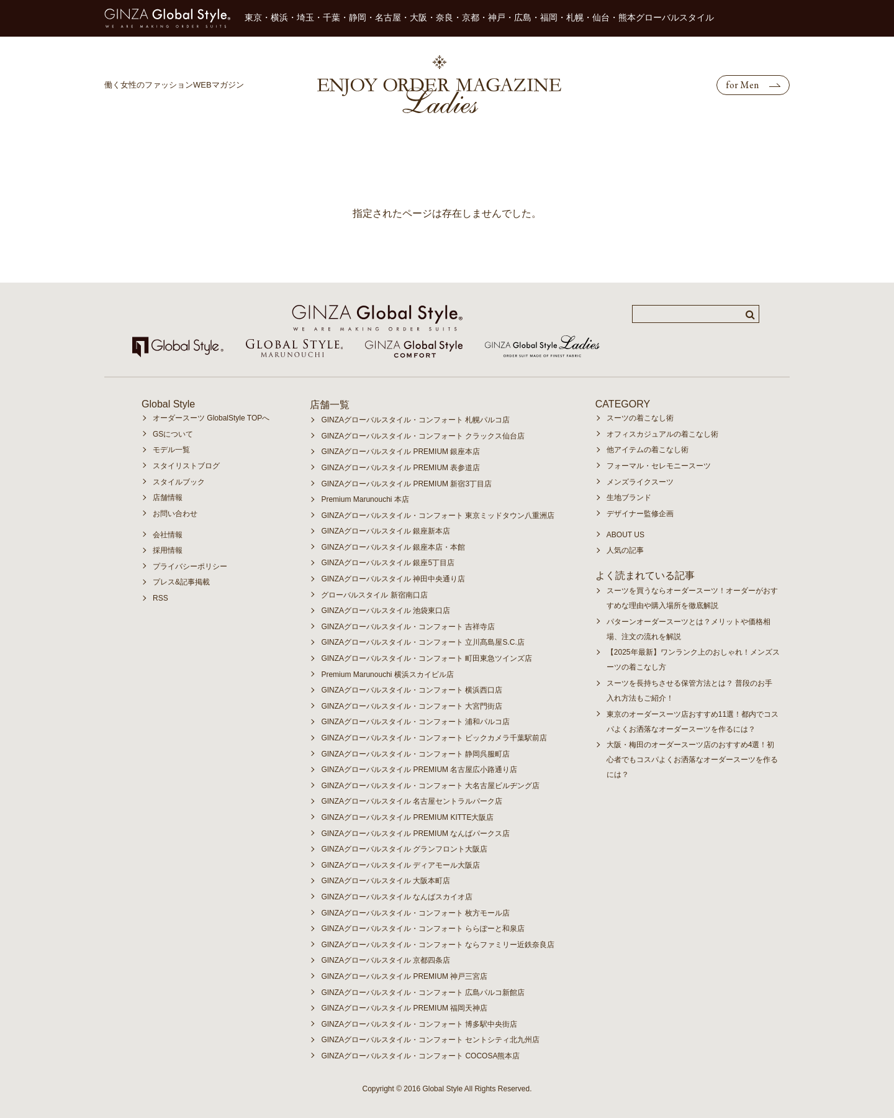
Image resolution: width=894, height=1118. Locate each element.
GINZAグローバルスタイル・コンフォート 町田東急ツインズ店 (426, 658)
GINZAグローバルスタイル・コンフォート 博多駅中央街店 (419, 1024)
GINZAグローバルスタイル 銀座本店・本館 (393, 547)
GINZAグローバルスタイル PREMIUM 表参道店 (400, 467)
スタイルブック (179, 482)
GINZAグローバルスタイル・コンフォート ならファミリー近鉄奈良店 (437, 944)
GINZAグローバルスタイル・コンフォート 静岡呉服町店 (415, 754)
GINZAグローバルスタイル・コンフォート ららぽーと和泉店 (423, 928)
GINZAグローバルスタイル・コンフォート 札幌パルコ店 (415, 420)
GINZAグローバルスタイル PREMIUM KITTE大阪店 (407, 817)
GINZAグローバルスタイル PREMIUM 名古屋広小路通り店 (419, 769)
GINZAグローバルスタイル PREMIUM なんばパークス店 (415, 833)
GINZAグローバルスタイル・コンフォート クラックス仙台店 (423, 436)
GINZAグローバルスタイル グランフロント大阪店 (404, 849)
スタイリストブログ (186, 465)
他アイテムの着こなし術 (648, 449)
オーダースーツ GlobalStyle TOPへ (211, 418)
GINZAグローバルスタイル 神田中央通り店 (393, 579)
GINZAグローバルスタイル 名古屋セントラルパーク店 (411, 801)
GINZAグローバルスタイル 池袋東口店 (385, 610)
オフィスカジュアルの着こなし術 (662, 434)
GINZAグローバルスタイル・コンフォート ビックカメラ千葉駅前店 (434, 738)
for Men (742, 84)
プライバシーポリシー (190, 566)
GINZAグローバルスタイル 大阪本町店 (385, 880)
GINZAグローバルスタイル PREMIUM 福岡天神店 (404, 1008)
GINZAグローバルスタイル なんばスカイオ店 (396, 897)
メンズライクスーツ (640, 482)
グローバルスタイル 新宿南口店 (374, 595)
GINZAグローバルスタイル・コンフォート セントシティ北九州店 (430, 1039)
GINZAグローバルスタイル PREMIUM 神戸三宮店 (404, 976)
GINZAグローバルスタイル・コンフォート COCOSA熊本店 (420, 1056)
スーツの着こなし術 (640, 418)
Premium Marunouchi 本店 (365, 499)
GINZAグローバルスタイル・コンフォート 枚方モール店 (415, 913)
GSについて (173, 434)
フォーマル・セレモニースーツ (659, 465)
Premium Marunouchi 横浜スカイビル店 (387, 674)
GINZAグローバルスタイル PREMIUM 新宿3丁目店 (406, 483)
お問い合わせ (175, 513)
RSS (160, 598)
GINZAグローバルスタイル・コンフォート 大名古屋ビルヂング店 (430, 785)
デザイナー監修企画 (640, 513)
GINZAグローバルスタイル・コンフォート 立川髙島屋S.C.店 (422, 642)
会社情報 (168, 534)
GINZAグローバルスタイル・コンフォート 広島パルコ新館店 (423, 992)
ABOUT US (625, 534)
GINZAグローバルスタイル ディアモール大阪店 (400, 865)
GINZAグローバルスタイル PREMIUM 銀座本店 (400, 451)
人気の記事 (625, 550)
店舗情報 (168, 497)
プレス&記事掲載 (181, 582)
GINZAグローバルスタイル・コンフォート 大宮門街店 (411, 706)
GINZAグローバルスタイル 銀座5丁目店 (387, 562)
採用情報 (168, 550)
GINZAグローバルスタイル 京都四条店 (385, 960)
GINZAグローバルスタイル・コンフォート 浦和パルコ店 (415, 721)
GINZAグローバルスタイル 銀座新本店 (385, 531)
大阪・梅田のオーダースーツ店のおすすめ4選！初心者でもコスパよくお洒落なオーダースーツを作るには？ (692, 759)
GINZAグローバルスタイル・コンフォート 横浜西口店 (411, 690)
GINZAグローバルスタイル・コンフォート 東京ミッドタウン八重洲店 (437, 515)
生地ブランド (629, 497)
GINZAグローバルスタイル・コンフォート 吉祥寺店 (408, 626)
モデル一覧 (171, 449)
